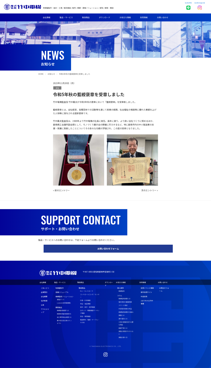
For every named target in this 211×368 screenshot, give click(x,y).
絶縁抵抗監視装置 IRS (64, 314)
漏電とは (121, 315)
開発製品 (59, 307)
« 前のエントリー (61, 190)
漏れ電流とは (123, 319)
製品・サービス (66, 17)
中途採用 (144, 296)
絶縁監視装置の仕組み (126, 312)
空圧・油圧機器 (85, 304)
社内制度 (44, 300)
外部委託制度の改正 (125, 309)
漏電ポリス (60, 299)
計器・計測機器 (85, 300)
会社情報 (46, 17)
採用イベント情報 (147, 288)
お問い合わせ (162, 17)
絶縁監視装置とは (124, 298)
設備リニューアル (62, 292)
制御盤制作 (60, 288)
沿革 (42, 305)
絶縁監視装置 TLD (63, 310)
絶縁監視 (121, 291)
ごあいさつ (45, 288)
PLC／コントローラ (86, 291)
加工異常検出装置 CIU (64, 317)
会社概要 (44, 296)
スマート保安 (123, 305)
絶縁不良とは (123, 328)
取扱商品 (86, 17)
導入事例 (120, 288)
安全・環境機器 (85, 316)
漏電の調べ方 (123, 337)
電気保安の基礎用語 (125, 302)
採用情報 (144, 17)
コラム (119, 295)
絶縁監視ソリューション (64, 296)
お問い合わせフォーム (108, 248)
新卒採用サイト (146, 292)
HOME (41, 74)
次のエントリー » (149, 190)
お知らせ (51, 74)
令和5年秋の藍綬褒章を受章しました (74, 74)
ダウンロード (104, 17)
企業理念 (44, 292)
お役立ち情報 (125, 17)
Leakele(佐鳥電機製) (64, 303)
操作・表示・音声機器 (87, 307)
